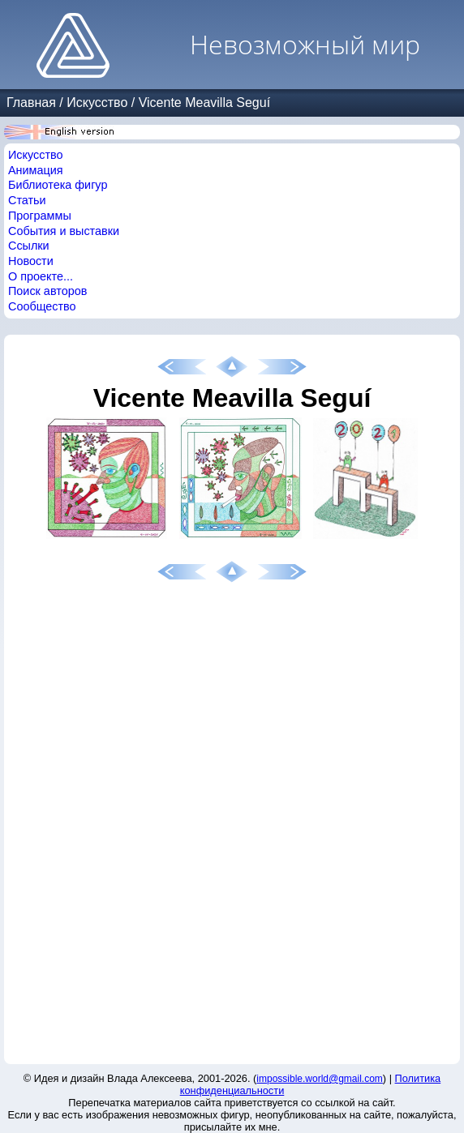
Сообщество (42, 306)
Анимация (35, 170)
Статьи (27, 200)
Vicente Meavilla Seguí (204, 102)
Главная (31, 102)
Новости (31, 260)
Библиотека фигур (57, 184)
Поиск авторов (47, 290)
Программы (39, 215)
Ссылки (28, 245)
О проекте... (40, 276)
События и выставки (63, 230)
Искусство (97, 102)
